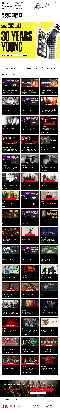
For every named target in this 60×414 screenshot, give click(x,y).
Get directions (36, 9)
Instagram (42, 393)
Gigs (3, 5)
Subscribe (42, 389)
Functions (5, 8)
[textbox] (49, 75)
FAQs (16, 6)
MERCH (17, 3)
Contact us (18, 8)
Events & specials (7, 6)
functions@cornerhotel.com (38, 7)
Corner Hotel (12, 15)
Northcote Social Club (6, 406)
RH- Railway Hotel (15, 406)
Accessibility (19, 5)
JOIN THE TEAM (19, 2)
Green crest (11, 406)
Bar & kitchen (6, 3)
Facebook (34, 393)
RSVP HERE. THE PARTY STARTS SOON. (14, 55)
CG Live (19, 406)
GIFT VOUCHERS (49, 407)
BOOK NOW (4, 2)
